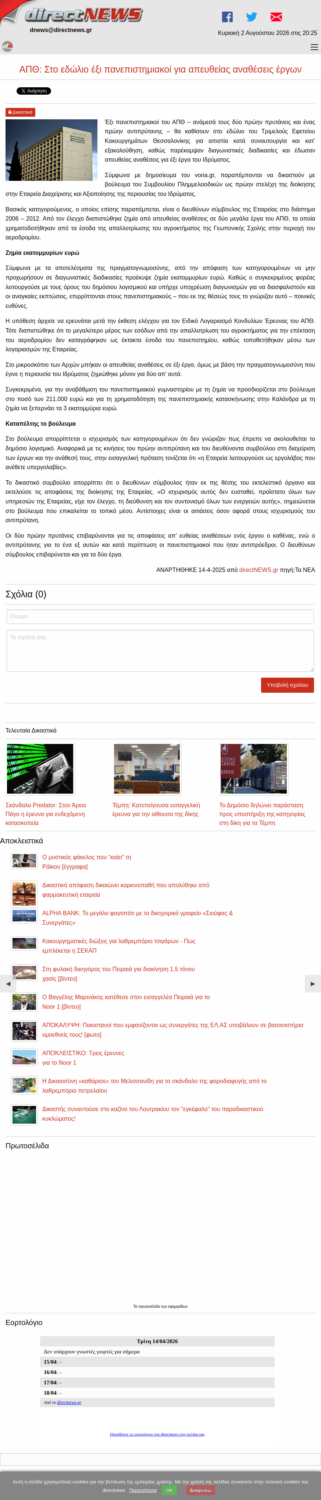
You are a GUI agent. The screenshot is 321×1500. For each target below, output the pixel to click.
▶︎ (316, 986)
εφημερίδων (178, 1306)
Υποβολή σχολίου (287, 685)
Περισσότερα (143, 1490)
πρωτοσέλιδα (149, 1306)
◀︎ (11, 986)
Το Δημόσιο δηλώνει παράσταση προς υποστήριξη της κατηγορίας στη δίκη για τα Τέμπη (262, 814)
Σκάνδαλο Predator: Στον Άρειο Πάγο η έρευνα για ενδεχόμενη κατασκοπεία (46, 814)
